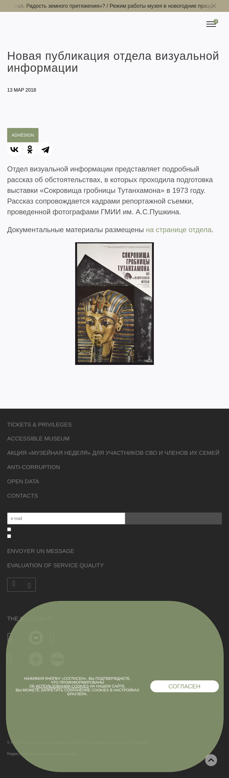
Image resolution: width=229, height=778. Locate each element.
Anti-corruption (33, 467)
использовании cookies (62, 686)
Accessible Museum (38, 438)
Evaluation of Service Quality (55, 565)
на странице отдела (178, 230)
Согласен (184, 686)
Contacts (22, 496)
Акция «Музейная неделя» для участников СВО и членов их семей (113, 453)
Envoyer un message (40, 551)
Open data (23, 481)
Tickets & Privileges (39, 424)
